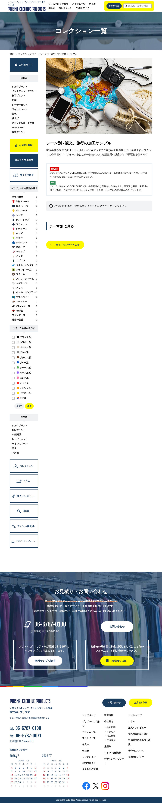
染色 (14, 114)
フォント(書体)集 (112, 752)
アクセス (111, 731)
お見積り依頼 (114, 6)
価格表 (51, 8)
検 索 (29, 406)
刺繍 (14, 100)
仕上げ (15, 118)
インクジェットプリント (24, 91)
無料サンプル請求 (45, 661)
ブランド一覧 (89, 738)
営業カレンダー (136, 756)
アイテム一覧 (78, 4)
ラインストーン (20, 109)
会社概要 (111, 727)
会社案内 (108, 721)
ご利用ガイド (82, 8)
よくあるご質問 (90, 769)
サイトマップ (135, 715)
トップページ (89, 715)
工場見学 (111, 740)
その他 (15, 453)
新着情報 (108, 715)
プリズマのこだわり (58, 4)
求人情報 (111, 736)
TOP (12, 54)
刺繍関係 (16, 434)
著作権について (136, 750)
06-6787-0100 (50, 624)
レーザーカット (20, 104)
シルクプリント (20, 86)
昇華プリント (18, 132)
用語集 (107, 746)
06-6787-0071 (28, 736)
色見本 (92, 4)
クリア (19, 406)
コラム (131, 721)
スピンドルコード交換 (23, 123)
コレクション (65, 8)
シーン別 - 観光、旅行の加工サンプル (58, 54)
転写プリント (18, 95)
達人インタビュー (137, 727)
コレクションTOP (27, 54)
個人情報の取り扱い (138, 734)
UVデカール (18, 127)
